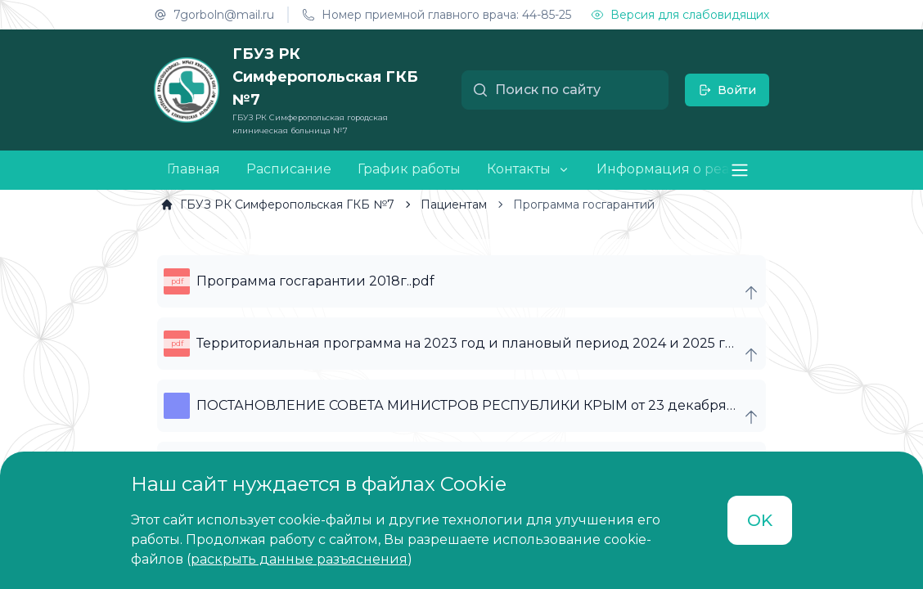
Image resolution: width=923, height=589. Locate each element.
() (299, 559)
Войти (727, 90)
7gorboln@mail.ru (214, 14)
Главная (193, 169)
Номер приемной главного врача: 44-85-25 (436, 14)
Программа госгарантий (574, 204)
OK (759, 520)
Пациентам (444, 204)
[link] (277, 204)
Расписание (288, 169)
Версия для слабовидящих (680, 14)
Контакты (519, 169)
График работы (409, 169)
